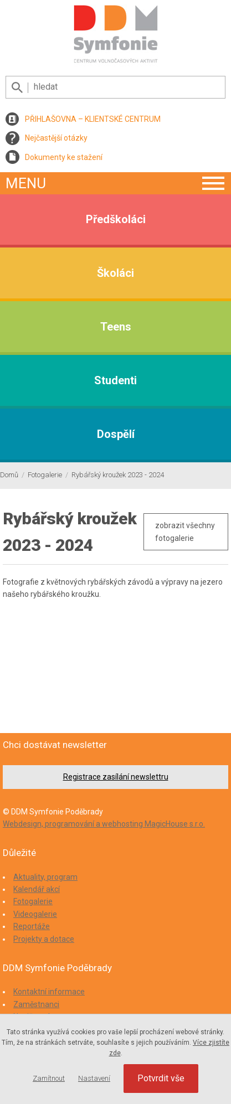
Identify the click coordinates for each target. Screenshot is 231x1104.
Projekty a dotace (43, 939)
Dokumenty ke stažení (63, 157)
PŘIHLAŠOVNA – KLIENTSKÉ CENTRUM (93, 119)
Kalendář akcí (36, 889)
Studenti (115, 380)
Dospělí (116, 434)
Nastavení (94, 1078)
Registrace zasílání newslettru (115, 776)
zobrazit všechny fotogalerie (185, 531)
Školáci (115, 273)
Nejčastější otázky (56, 137)
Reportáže (31, 926)
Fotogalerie (45, 475)
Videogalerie (35, 914)
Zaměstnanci (36, 1004)
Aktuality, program (45, 877)
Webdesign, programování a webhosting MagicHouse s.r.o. (104, 823)
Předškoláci (116, 219)
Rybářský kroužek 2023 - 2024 (117, 475)
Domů (9, 475)
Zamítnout (49, 1078)
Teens (115, 326)
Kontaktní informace (49, 991)
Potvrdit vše (160, 1078)
